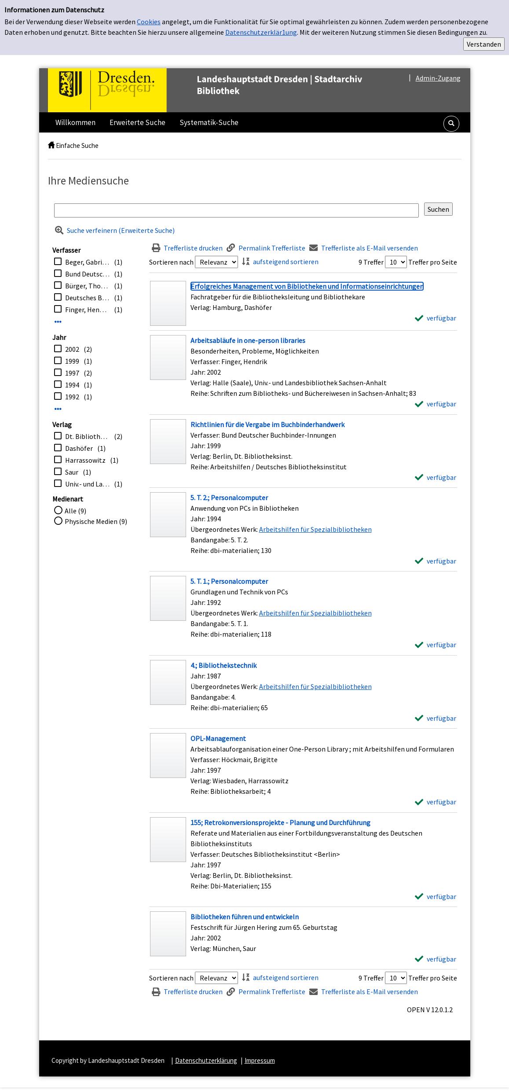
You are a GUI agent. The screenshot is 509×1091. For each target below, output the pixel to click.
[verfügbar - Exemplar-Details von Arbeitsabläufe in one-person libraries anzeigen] (435, 403)
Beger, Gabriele (87, 262)
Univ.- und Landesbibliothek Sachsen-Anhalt (87, 483)
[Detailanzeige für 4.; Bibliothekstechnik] (223, 665)
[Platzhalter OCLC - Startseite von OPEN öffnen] (223, 90)
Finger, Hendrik (87, 309)
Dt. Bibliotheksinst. (87, 436)
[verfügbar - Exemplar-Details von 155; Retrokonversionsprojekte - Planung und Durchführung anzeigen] (435, 896)
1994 (72, 384)
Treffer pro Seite (432, 262)
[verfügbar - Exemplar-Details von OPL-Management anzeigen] (435, 801)
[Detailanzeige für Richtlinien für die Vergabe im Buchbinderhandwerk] (267, 424)
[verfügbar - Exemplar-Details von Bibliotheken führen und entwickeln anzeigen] (435, 959)
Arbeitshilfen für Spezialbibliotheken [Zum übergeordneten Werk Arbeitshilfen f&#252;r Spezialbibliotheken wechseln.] (315, 529)
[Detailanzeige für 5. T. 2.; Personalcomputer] (229, 497)
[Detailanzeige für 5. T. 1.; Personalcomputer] (229, 581)
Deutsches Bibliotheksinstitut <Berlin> (87, 297)
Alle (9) (75, 510)
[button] (451, 124)
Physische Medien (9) (96, 521)
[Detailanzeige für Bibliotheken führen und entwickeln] (244, 916)
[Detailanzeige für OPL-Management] (218, 738)
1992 (72, 396)
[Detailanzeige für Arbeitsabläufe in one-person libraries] (247, 340)
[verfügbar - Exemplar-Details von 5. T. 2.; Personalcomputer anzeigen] (435, 561)
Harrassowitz (85, 460)
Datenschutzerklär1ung (261, 32)
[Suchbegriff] (236, 210)
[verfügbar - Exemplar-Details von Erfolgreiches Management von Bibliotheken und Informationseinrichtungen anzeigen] (435, 318)
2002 (72, 349)
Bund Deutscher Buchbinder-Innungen (87, 273)
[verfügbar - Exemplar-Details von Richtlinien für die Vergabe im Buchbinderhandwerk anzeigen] (435, 477)
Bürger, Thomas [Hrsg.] (87, 285)
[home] (51, 145)
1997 (72, 373)
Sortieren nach (171, 262)
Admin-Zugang (438, 78)
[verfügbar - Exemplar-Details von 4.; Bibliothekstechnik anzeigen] (435, 718)
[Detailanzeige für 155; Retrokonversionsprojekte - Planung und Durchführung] (280, 822)
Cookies (149, 21)
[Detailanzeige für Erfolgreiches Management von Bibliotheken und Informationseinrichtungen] (307, 286)
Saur (71, 472)
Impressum (260, 1060)
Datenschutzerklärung (206, 1060)
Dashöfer (79, 448)
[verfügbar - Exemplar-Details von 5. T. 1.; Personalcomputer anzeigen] (435, 644)
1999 (72, 361)
